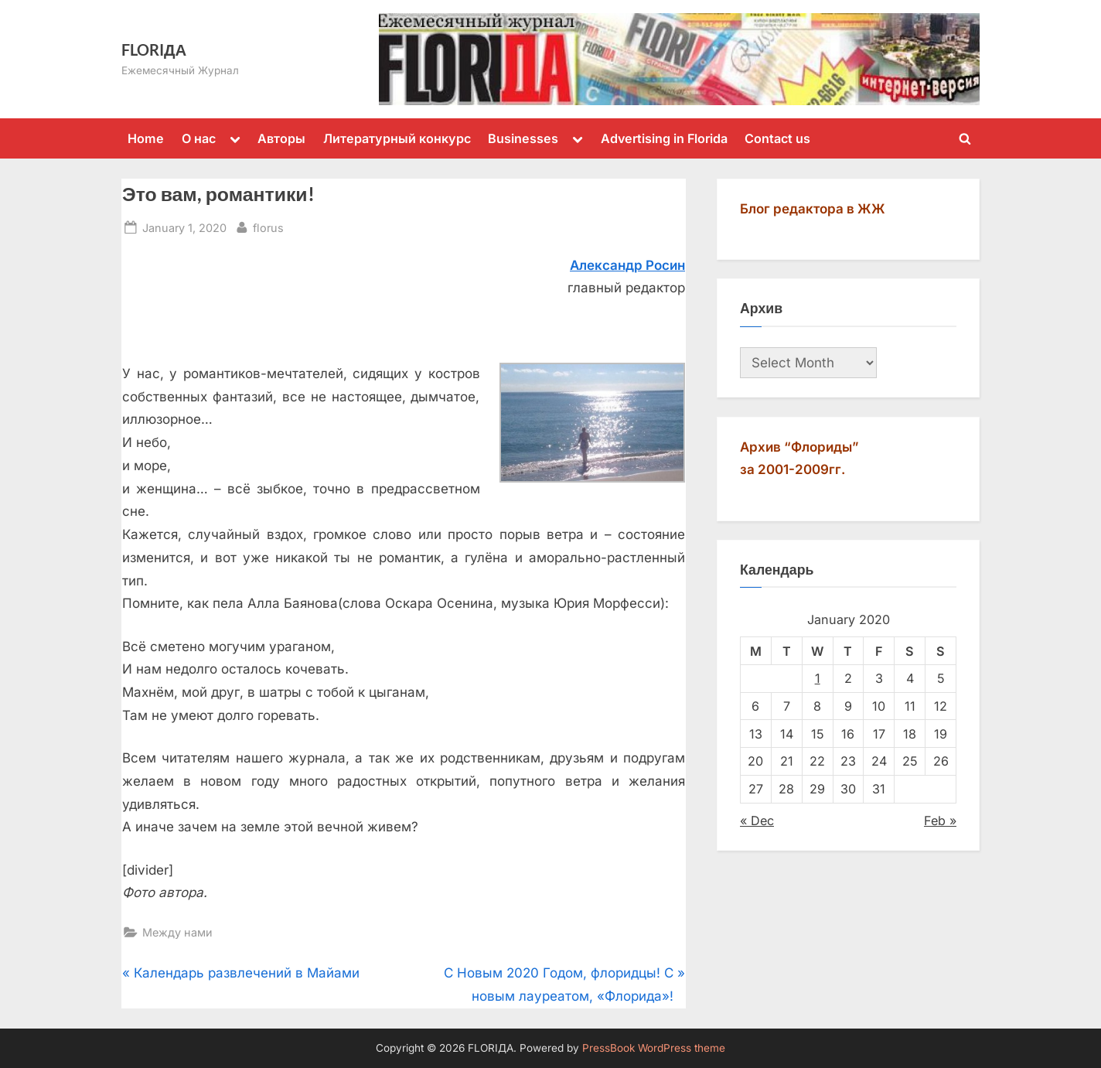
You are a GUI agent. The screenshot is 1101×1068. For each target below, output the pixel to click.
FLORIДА (153, 49)
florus (268, 226)
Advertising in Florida (664, 138)
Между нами (177, 932)
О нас (199, 138)
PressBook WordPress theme (653, 1048)
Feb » (940, 820)
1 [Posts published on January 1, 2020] (817, 678)
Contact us (777, 138)
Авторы (281, 138)
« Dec (757, 820)
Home (146, 138)
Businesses (523, 138)
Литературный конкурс (397, 138)
